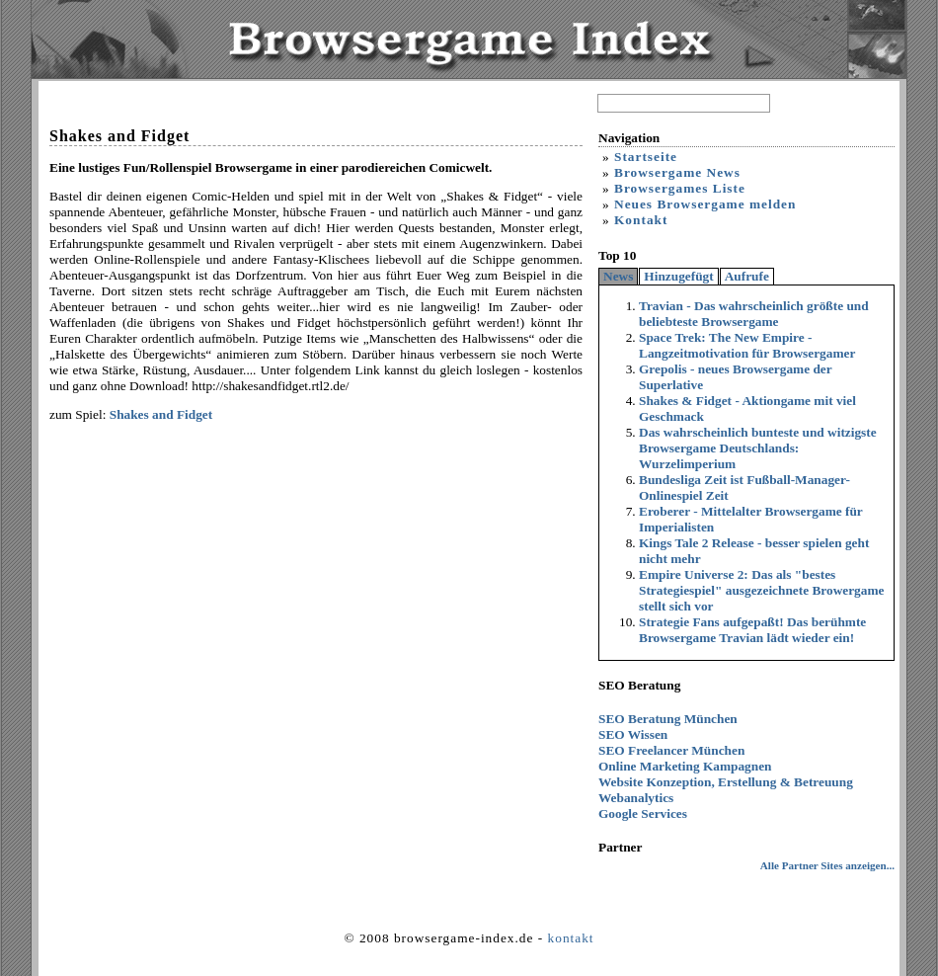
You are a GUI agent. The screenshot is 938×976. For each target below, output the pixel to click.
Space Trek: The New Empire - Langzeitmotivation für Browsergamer (747, 345)
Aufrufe (747, 276)
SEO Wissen (632, 734)
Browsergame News (677, 172)
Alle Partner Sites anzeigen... (827, 865)
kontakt (571, 938)
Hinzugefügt (678, 276)
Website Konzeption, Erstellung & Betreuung (725, 781)
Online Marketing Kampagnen (685, 766)
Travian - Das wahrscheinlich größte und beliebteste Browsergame (754, 313)
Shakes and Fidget (161, 414)
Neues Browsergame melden (705, 204)
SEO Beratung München (668, 718)
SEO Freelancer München (671, 750)
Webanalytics (635, 797)
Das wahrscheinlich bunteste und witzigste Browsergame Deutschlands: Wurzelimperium (758, 448)
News (618, 276)
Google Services (642, 813)
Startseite (645, 156)
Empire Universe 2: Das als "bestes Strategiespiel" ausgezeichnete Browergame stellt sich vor (761, 590)
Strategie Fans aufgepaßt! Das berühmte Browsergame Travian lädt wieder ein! (752, 629)
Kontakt (640, 219)
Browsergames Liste (679, 188)
